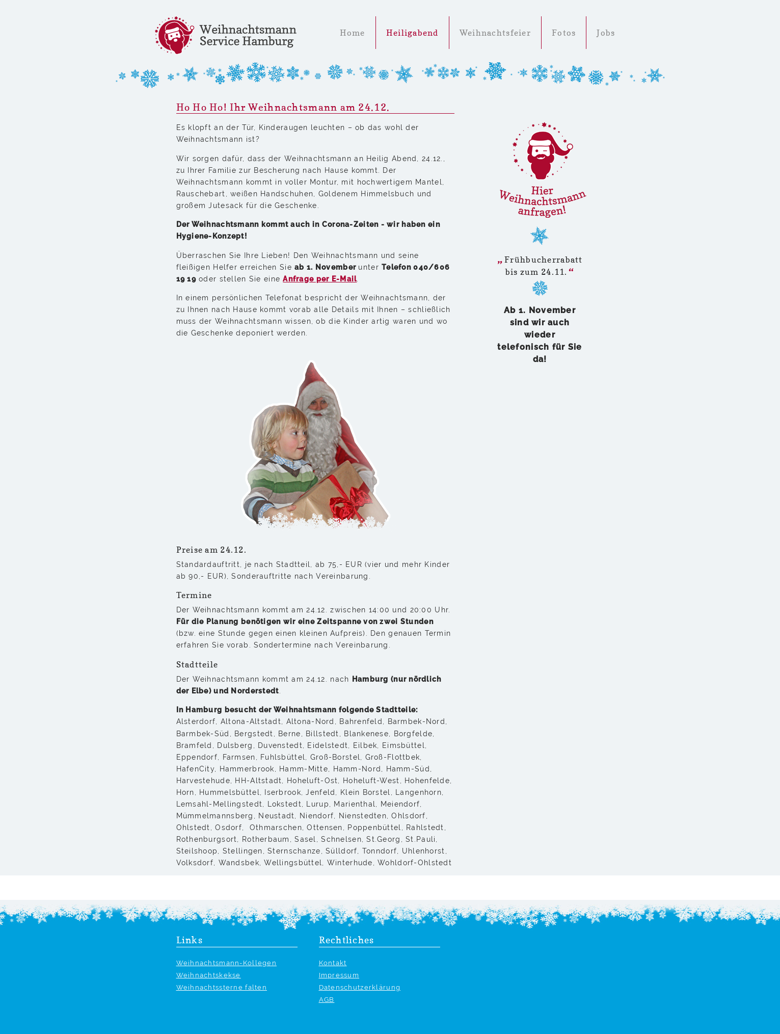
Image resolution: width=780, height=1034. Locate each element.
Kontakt (333, 963)
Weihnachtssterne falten (221, 987)
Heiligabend (412, 33)
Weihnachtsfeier (495, 33)
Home (352, 33)
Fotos (564, 33)
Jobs (606, 33)
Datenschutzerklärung (360, 987)
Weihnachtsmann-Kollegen (226, 963)
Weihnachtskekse (208, 975)
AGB (327, 999)
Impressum (339, 975)
